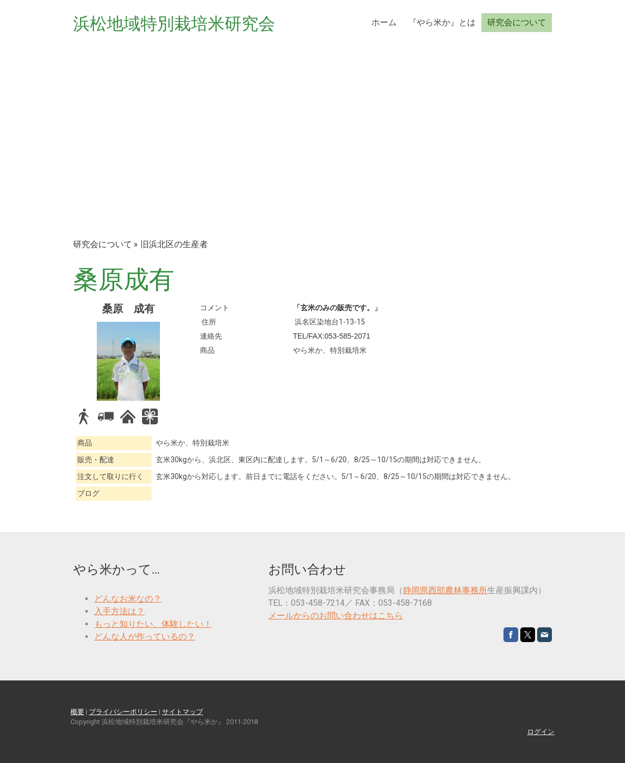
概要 (77, 712)
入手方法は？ (119, 611)
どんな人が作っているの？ (144, 637)
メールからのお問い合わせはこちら (335, 615)
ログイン (541, 732)
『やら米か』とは (442, 22)
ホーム (384, 22)
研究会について (516, 22)
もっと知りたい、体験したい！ (153, 624)
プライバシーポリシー (123, 712)
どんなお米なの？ (128, 599)
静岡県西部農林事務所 (445, 590)
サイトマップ (182, 712)
